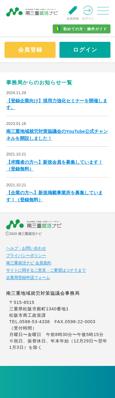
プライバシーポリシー (26, 256)
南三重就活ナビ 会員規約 (28, 263)
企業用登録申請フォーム (28, 278)
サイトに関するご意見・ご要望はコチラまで (46, 270)
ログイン (85, 50)
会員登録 (30, 50)
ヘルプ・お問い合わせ (26, 248)
